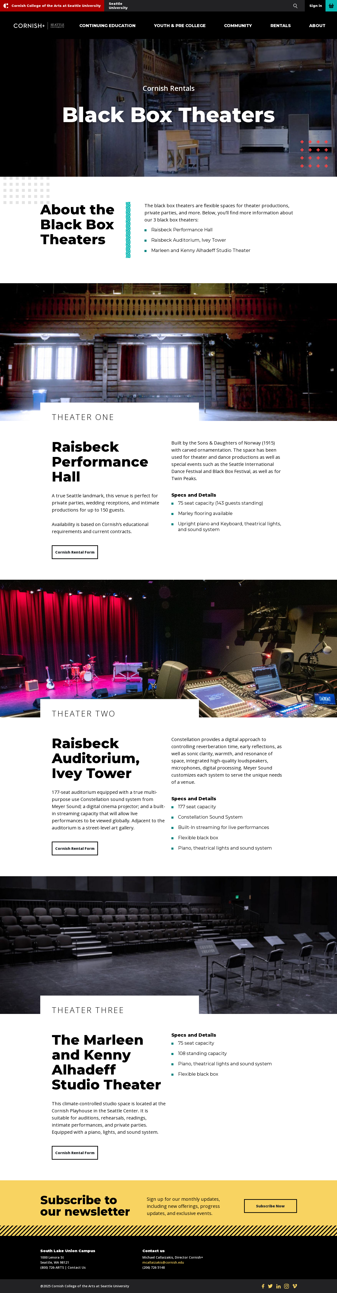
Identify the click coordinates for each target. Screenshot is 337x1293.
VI (294, 1286)
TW (270, 1286)
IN (286, 1286)
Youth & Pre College (180, 25)
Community (238, 25)
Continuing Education (107, 25)
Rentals (281, 25)
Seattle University (118, 6)
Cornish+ (41, 26)
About (317, 25)
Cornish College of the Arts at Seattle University (56, 6)
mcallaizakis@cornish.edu (163, 1262)
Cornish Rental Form (75, 552)
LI (278, 1286)
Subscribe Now (270, 1206)
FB (263, 1286)
